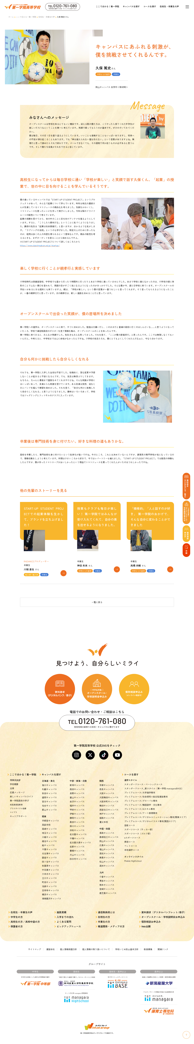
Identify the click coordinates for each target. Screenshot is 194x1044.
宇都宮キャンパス (50, 814)
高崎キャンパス (49, 822)
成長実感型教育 (16, 798)
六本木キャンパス (50, 867)
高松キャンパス (106, 847)
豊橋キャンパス (77, 844)
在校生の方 (104, 911)
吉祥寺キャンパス (50, 884)
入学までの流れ (65, 911)
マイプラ (13, 806)
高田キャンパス (77, 783)
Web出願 (146, 920)
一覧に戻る (97, 596)
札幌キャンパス (49, 783)
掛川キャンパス (77, 820)
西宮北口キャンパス (109, 803)
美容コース (129, 835)
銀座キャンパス (49, 851)
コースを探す (149, 6)
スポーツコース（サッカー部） (139, 823)
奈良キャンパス (106, 783)
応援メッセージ (17, 786)
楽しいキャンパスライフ (21, 790)
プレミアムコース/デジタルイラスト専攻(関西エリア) (150, 815)
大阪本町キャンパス (109, 795)
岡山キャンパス (106, 835)
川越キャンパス (49, 830)
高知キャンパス (106, 859)
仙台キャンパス (49, 799)
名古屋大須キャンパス (80, 836)
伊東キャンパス (77, 807)
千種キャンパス (77, 832)
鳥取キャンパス (106, 826)
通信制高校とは (106, 906)
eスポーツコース (132, 831)
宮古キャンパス (49, 795)
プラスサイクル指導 (18, 802)
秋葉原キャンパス (50, 859)
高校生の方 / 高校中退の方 (25, 915)
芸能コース (129, 819)
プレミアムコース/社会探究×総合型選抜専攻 (146, 790)
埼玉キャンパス (49, 826)
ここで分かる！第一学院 (107, 6)
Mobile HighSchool (133, 854)
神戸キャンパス (106, 807)
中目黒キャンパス (50, 863)
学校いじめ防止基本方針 (127, 943)
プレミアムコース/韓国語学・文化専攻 (143, 798)
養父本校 (103, 815)
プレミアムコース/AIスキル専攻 (139, 802)
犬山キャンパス (77, 848)
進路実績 (61, 906)
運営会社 (50, 943)
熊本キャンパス (106, 878)
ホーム (11, 16)
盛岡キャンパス (49, 791)
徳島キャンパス (106, 851)
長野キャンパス (77, 787)
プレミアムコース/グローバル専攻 (140, 794)
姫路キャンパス (106, 811)
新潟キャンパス (77, 778)
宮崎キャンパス (106, 882)
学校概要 (14, 778)
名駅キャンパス (77, 840)
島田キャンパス (77, 815)
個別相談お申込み (151, 915)
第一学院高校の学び (19, 794)
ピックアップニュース (69, 920)
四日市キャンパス (78, 852)
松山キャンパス (106, 855)
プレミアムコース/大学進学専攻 (139, 786)
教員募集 (148, 943)
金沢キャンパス (77, 795)
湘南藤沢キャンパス (51, 892)
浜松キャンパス (77, 824)
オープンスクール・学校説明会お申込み (163, 911)
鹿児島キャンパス (107, 886)
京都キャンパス (106, 778)
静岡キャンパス (77, 811)
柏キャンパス (48, 839)
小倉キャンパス (106, 870)
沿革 (12, 782)
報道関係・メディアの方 (111, 920)
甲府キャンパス (77, 803)
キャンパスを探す (131, 6)
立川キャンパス (49, 871)
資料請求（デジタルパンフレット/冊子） (163, 906)
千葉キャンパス (49, 843)
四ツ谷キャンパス (50, 855)
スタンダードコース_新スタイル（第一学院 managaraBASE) (153, 782)
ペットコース (130, 839)
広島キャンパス (106, 839)
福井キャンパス (77, 799)
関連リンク (163, 943)
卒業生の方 (104, 915)
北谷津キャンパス (50, 847)
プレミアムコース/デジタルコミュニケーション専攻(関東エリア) (155, 811)
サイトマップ (34, 943)
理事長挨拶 (15, 773)
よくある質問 (64, 915)
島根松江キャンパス (109, 830)
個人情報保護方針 (68, 943)
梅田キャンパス (106, 799)
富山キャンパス (77, 791)
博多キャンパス (106, 874)
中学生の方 (17, 911)
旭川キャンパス (49, 778)
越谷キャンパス (49, 835)
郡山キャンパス (49, 803)
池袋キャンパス (49, 880)
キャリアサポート (18, 810)
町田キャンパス (49, 876)
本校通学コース (131, 843)
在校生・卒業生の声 (169, 6)
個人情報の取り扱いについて (96, 943)
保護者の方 (17, 920)
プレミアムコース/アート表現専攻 (140, 806)
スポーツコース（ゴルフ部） (138, 827)
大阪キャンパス (106, 787)
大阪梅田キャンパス (109, 791)
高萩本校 (46, 818)
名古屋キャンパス (78, 828)
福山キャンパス (106, 843)
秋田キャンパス (49, 787)
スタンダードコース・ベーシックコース (143, 778)
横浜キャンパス (49, 888)
